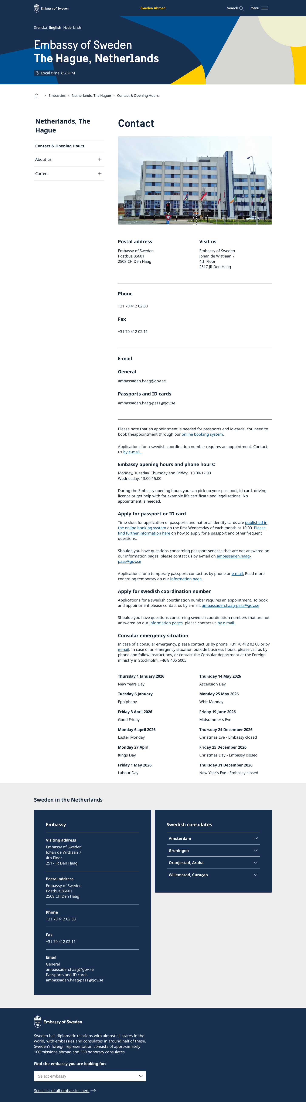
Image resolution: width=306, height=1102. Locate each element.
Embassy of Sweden (96, 51)
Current (42, 173)
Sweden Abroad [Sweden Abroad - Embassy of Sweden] (153, 8)
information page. (186, 578)
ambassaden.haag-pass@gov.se (230, 605)
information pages (166, 622)
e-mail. (238, 573)
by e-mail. (132, 451)
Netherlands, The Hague (91, 95)
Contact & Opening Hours (59, 145)
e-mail (123, 649)
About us (43, 159)
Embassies (57, 95)
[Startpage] (38, 95)
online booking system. (203, 434)
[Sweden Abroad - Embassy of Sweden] (55, 8)
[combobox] (90, 1076)
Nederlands (72, 27)
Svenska (40, 27)
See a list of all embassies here (61, 1090)
